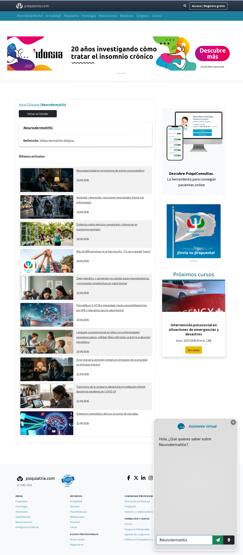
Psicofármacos (78, 511)
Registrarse (77, 544)
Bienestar (126, 16)
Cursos (156, 16)
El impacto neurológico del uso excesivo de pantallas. (107, 413)
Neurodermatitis (53, 104)
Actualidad (53, 16)
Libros (73, 527)
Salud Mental (23, 517)
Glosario (33, 104)
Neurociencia (108, 16)
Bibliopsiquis (77, 517)
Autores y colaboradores (139, 511)
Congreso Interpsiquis (137, 529)
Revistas (75, 522)
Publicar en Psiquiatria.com (140, 539)
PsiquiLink (130, 506)
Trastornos (22, 511)
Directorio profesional (137, 501)
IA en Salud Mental (30, 16)
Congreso (142, 16)
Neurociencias (24, 522)
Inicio (22, 104)
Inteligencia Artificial (27, 527)
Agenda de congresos (137, 534)
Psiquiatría (71, 16)
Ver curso (194, 350)
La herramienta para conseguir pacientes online (191, 179)
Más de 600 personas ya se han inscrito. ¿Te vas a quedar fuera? (113, 251)
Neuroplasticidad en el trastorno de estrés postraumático (110, 170)
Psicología (89, 16)
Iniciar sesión (77, 539)
